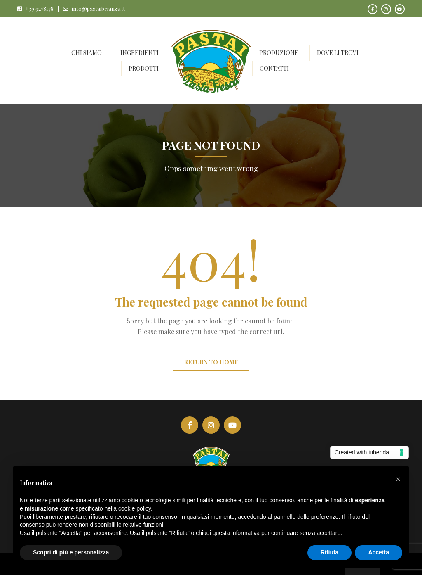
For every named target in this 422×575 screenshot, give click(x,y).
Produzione (278, 53)
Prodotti (144, 68)
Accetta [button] (378, 552)
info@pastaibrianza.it (98, 8)
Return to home (211, 362)
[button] (398, 479)
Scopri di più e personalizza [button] (71, 552)
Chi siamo (86, 53)
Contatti (274, 68)
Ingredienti (139, 53)
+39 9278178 (39, 8)
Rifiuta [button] (330, 552)
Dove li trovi (338, 53)
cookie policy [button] (134, 508)
